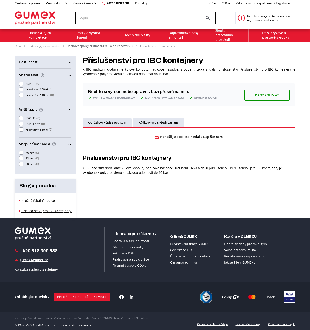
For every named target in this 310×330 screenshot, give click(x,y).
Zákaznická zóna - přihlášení (254, 3)
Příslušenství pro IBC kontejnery (150, 46)
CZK (224, 3)
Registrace (283, 3)
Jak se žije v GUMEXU (240, 262)
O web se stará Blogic (281, 324)
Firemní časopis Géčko (129, 265)
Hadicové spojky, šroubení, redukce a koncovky (96, 46)
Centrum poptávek (27, 3)
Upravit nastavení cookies (74, 324)
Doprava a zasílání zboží (130, 241)
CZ (211, 3)
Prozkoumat (267, 94)
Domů (18, 46)
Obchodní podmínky (127, 247)
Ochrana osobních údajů (212, 324)
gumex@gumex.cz (34, 259)
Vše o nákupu (55, 3)
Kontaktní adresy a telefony (36, 269)
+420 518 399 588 (118, 3)
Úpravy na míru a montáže (190, 256)
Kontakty (141, 3)
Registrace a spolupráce (130, 259)
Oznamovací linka (183, 262)
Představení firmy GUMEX (189, 244)
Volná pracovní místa (240, 250)
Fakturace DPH (123, 253)
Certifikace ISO (181, 250)
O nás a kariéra (83, 3)
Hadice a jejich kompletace (44, 46)
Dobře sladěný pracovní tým (245, 244)
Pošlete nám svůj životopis (244, 256)
